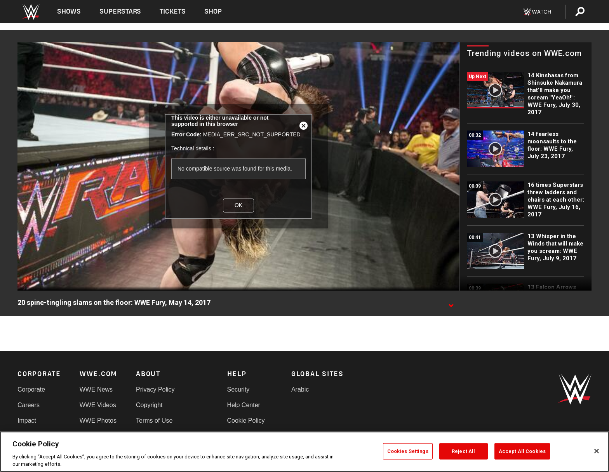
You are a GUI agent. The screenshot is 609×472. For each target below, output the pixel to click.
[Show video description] (450, 303)
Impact (26, 420)
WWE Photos (98, 420)
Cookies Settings (407, 451)
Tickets (173, 11)
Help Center (243, 405)
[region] (304, 452)
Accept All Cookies (522, 451)
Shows (69, 11)
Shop (213, 11)
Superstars (120, 11)
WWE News (96, 389)
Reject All (463, 451)
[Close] (596, 451)
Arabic (300, 389)
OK (238, 205)
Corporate (31, 389)
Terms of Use (154, 420)
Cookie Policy (246, 420)
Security (238, 389)
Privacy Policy (155, 389)
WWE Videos (98, 405)
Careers (28, 405)
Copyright (149, 405)
